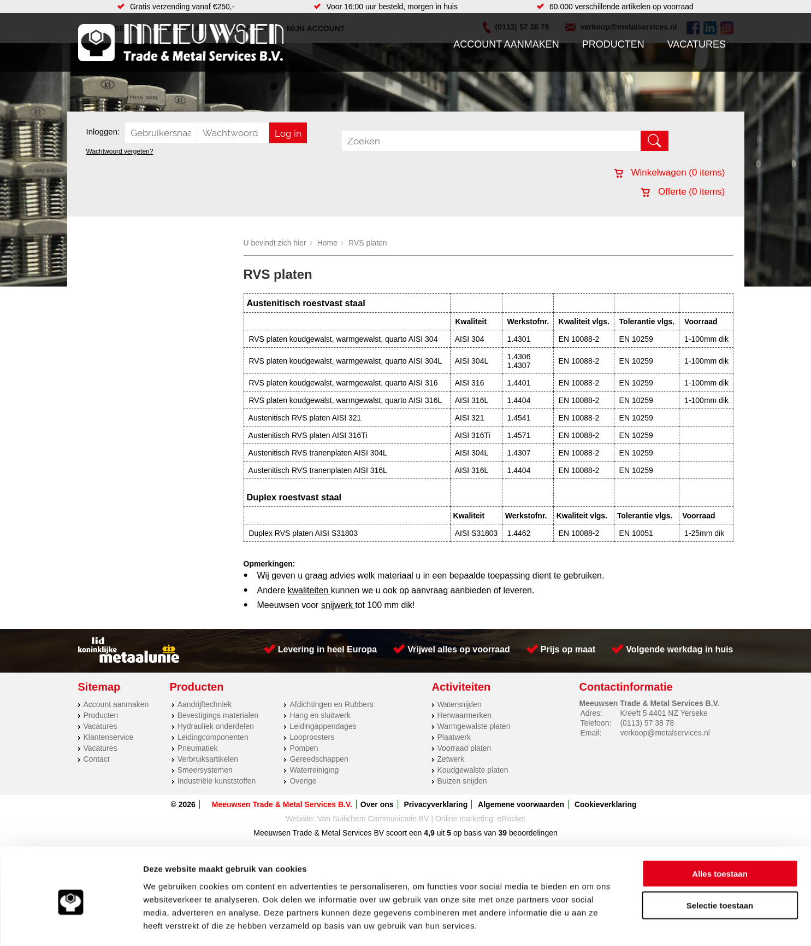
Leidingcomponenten (212, 737)
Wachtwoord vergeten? (119, 151)
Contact (97, 759)
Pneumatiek (197, 748)
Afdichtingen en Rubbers (331, 704)
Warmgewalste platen (474, 726)
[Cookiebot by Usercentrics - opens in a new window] (71, 924)
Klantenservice (109, 737)
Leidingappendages (322, 726)
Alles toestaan (720, 828)
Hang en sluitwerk (319, 715)
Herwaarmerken (464, 715)
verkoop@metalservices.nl (664, 732)
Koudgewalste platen (472, 770)
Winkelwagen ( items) (669, 172)
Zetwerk (451, 759)
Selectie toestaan (720, 860)
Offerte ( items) (683, 191)
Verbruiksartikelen (207, 759)
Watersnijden (459, 704)
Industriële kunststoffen (216, 780)
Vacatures (696, 44)
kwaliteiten (309, 590)
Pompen (303, 748)
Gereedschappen (318, 759)
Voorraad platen (464, 748)
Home (327, 242)
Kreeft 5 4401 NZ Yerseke (663, 713)
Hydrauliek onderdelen (215, 726)
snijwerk (338, 605)
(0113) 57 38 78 (647, 723)
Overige (302, 780)
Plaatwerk (454, 737)
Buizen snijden (462, 780)
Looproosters (311, 737)
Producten (613, 44)
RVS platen (367, 242)
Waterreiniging (314, 770)
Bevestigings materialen (218, 715)
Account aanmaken (506, 44)
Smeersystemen (205, 770)
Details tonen (590, 924)
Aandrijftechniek (204, 704)
